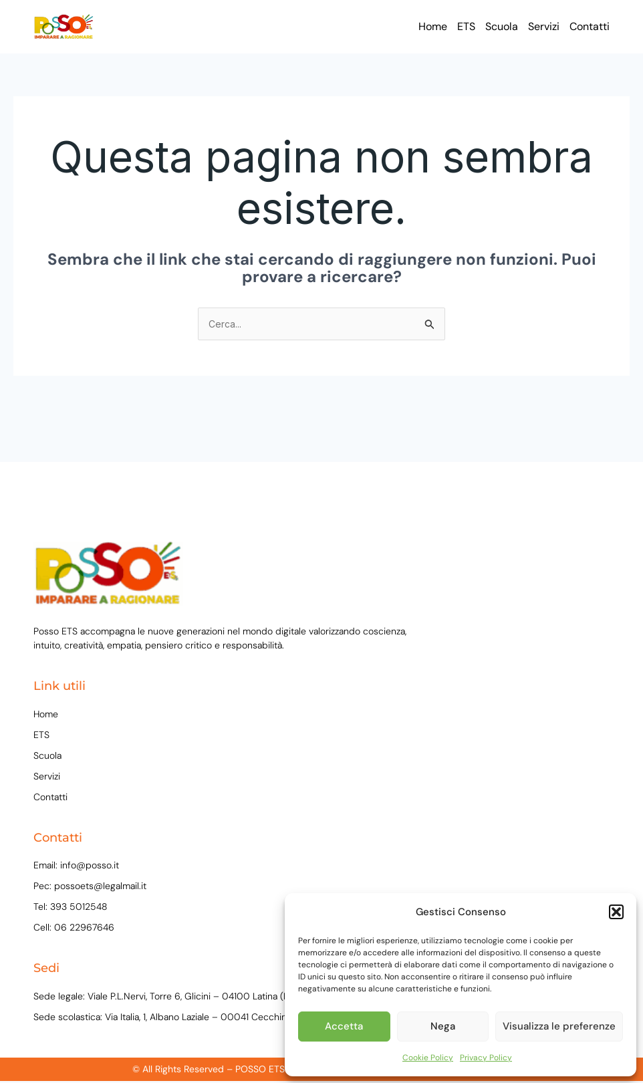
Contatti (589, 26)
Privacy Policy (486, 1057)
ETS (466, 26)
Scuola (501, 26)
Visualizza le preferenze (559, 1026)
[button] (616, 912)
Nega (442, 1026)
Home (432, 26)
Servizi (543, 26)
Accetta (344, 1026)
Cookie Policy (427, 1057)
